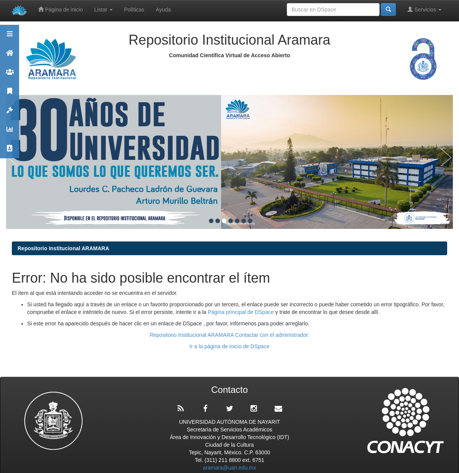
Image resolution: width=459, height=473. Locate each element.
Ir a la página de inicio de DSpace (229, 346)
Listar (103, 9)
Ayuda (163, 9)
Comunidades (9, 75)
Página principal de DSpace (241, 312)
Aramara (9, 56)
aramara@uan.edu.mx (229, 468)
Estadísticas (9, 132)
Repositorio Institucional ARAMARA (63, 248)
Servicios (424, 9)
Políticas (134, 9)
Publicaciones (9, 94)
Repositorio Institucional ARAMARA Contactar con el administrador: (230, 335)
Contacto (9, 151)
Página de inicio (60, 9)
